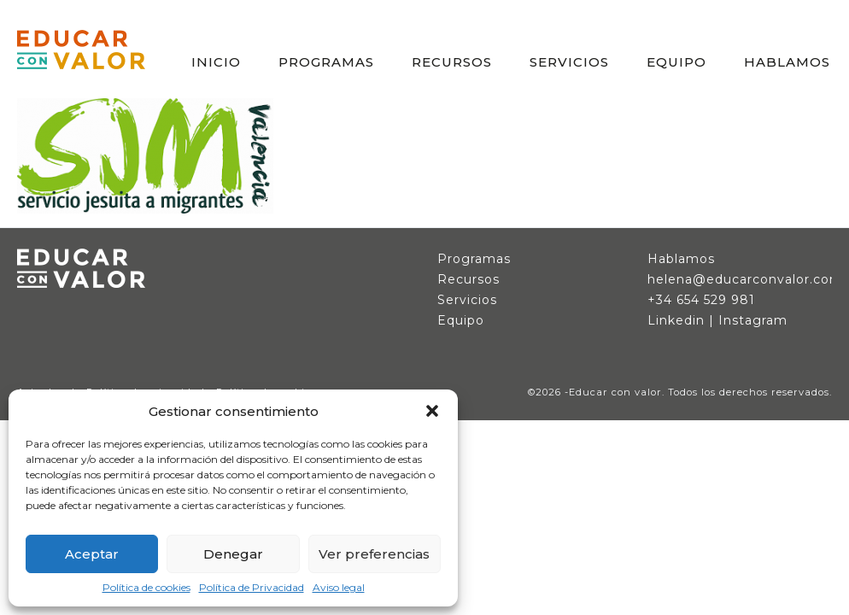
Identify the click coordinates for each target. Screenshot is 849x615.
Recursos (468, 279)
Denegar (233, 554)
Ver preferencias (374, 554)
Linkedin (676, 320)
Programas (474, 258)
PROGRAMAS (326, 62)
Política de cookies (146, 588)
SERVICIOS (569, 62)
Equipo (460, 320)
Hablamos (681, 258)
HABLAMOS (787, 62)
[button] (432, 410)
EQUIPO (676, 62)
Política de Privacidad (251, 588)
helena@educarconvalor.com (745, 279)
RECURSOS (452, 62)
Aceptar (92, 554)
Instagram (753, 320)
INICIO (216, 62)
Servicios (467, 300)
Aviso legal (339, 588)
